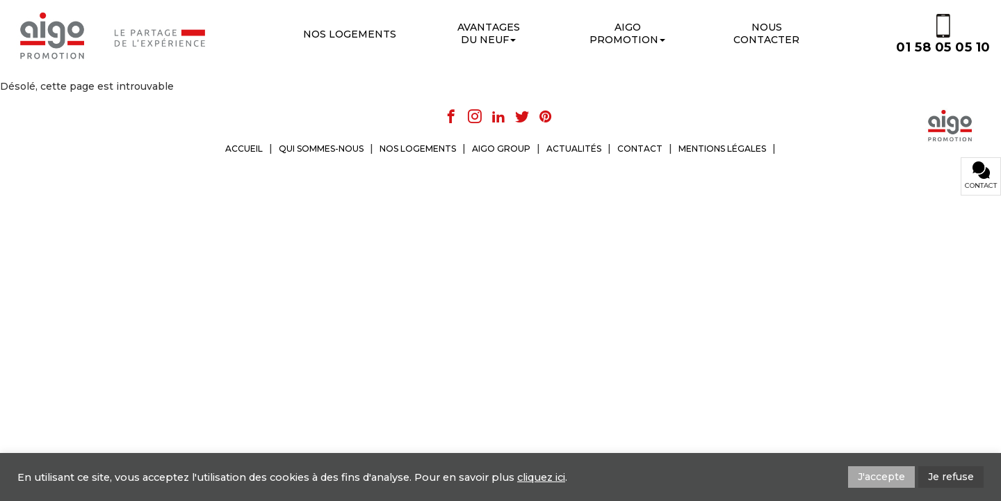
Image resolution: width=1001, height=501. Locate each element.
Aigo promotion (627, 33)
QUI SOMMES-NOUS (321, 148)
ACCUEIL (244, 148)
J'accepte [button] (881, 476)
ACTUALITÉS (573, 148)
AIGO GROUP (501, 148)
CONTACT (639, 148)
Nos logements (349, 34)
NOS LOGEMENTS (418, 148)
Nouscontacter (766, 33)
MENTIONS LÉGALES (722, 148)
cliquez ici (541, 477)
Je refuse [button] (951, 476)
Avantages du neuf (488, 33)
